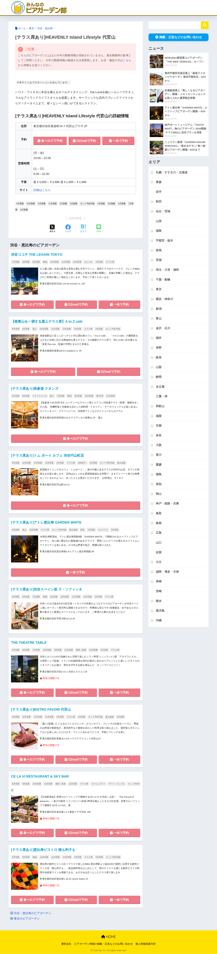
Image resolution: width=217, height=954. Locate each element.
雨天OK (99, 396)
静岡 (159, 377)
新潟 (159, 308)
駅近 (83, 530)
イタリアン (103, 530)
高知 (159, 484)
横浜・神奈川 (164, 299)
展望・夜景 (81, 650)
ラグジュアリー (98, 784)
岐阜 (159, 357)
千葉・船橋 (163, 279)
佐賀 (159, 552)
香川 (159, 455)
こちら (127, 60)
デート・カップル (116, 784)
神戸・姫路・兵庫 (167, 503)
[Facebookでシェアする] (68, 228)
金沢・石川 (163, 328)
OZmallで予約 (84, 140)
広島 (159, 533)
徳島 (159, 474)
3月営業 (73, 203)
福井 (159, 338)
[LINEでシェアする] (98, 228)
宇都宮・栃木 (164, 240)
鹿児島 (160, 611)
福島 (159, 231)
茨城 (159, 260)
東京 (159, 289)
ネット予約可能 (87, 203)
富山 (159, 318)
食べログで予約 (50, 140)
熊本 (159, 601)
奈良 (159, 435)
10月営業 (31, 203)
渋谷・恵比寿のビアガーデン (30, 913)
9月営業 (20, 203)
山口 (159, 543)
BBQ (45, 262)
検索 (205, 25)
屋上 (35, 329)
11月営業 (41, 203)
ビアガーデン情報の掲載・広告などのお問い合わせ (103, 944)
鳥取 (159, 513)
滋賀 (159, 416)
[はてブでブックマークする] (83, 228)
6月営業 (121, 203)
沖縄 (159, 621)
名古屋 (160, 387)
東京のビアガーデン (25, 918)
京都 (159, 426)
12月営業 (52, 203)
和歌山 (160, 406)
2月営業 (63, 203)
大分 (159, 562)
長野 (159, 347)
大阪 (159, 445)
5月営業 (111, 203)
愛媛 (159, 465)
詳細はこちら (42, 190)
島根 (159, 523)
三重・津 (161, 396)
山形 (159, 221)
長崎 (159, 582)
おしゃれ (88, 262)
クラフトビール (40, 396)
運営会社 (66, 944)
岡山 (159, 494)
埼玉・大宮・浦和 (167, 270)
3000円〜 (82, 463)
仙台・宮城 (163, 211)
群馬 (159, 250)
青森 (159, 182)
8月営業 (24, 209)
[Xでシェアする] (53, 228)
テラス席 (110, 262)
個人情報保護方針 (145, 944)
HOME (108, 937)
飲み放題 (121, 463)
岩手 (159, 192)
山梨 (159, 367)
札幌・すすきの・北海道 (172, 172)
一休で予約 (118, 140)
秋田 (159, 201)
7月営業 (15, 262)
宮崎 (159, 591)
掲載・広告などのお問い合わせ (178, 37)
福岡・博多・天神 (167, 572)
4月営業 (101, 203)
